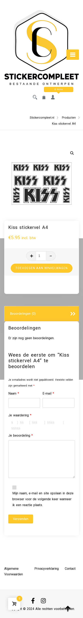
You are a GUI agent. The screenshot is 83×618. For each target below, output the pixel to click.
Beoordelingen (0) (23, 314)
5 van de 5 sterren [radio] (21, 428)
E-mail (48, 393)
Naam (13, 393)
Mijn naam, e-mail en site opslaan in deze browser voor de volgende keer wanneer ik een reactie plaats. (42, 499)
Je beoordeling (20, 435)
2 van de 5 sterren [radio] (25, 422)
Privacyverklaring (46, 569)
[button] (72, 153)
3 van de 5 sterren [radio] (38, 422)
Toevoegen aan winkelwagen (41, 268)
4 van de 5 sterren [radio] (55, 422)
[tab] (41, 314)
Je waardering (19, 415)
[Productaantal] (41, 256)
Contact (70, 569)
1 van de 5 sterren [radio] (14, 422)
